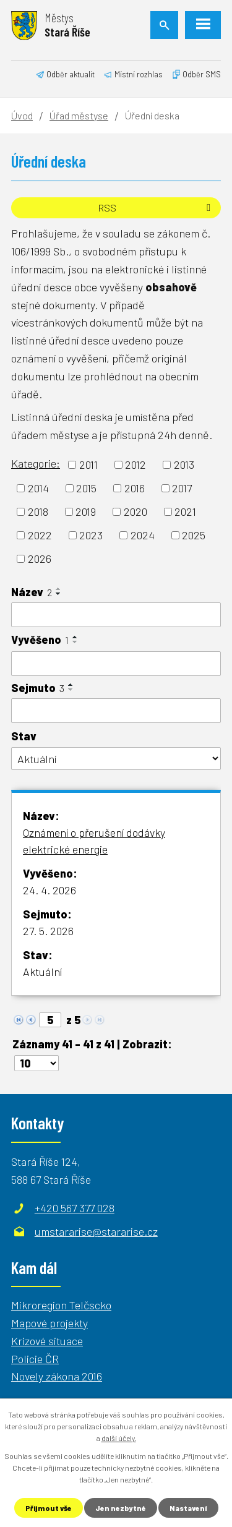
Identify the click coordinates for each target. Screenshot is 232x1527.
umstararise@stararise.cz (96, 1231)
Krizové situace (47, 1341)
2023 (91, 535)
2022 (40, 535)
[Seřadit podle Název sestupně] (59, 593)
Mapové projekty (49, 1323)
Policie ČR (35, 1359)
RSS (156, 207)
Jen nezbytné (120, 1507)
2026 (39, 558)
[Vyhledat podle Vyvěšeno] (116, 663)
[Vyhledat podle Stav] (116, 758)
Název (31, 592)
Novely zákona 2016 (56, 1376)
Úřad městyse (78, 115)
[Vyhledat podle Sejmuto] (116, 710)
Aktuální (42, 971)
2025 (193, 535)
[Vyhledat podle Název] (116, 614)
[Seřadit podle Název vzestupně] (59, 588)
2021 (185, 511)
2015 (86, 488)
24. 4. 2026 (49, 890)
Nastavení (188, 1507)
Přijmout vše (48, 1507)
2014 (38, 488)
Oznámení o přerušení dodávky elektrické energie (94, 841)
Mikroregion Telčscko (61, 1305)
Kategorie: (35, 463)
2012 (135, 464)
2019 (85, 511)
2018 (38, 511)
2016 (134, 488)
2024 (143, 535)
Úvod (22, 115)
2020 (135, 511)
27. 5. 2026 (48, 931)
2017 (182, 488)
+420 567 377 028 (74, 1208)
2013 (184, 464)
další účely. (118, 1438)
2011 (88, 464)
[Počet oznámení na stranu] (36, 1063)
